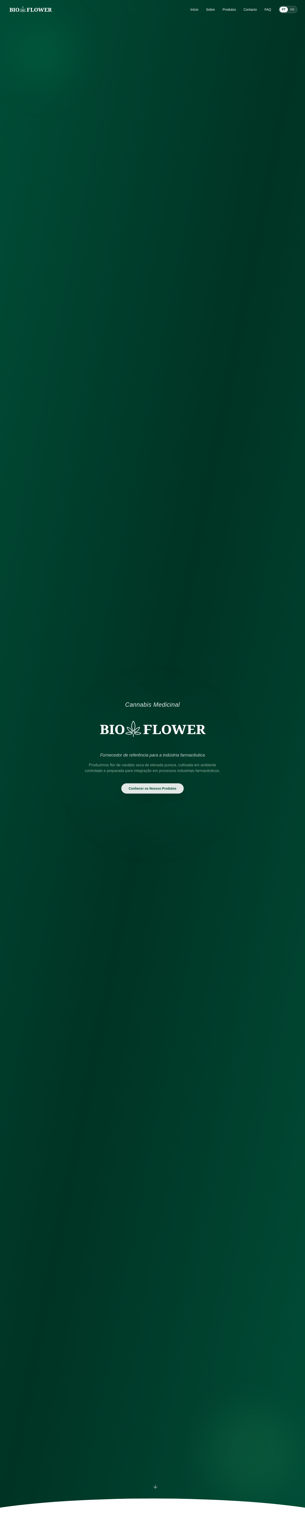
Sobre (210, 9)
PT (283, 9)
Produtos (229, 9)
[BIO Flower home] (30, 9)
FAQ (267, 9)
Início (194, 9)
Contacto (250, 9)
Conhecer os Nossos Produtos (152, 788)
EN (292, 9)
